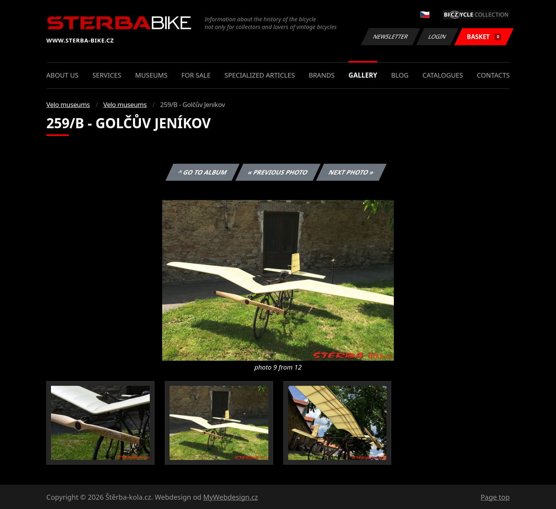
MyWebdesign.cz (230, 497)
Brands (321, 75)
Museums (151, 75)
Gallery (363, 75)
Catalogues (442, 75)
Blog (400, 75)
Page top (495, 497)
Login (437, 36)
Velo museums (68, 104)
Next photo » (351, 172)
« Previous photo (278, 172)
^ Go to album (202, 172)
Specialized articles (259, 75)
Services (106, 75)
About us (62, 75)
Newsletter (390, 36)
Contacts (493, 75)
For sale (196, 75)
